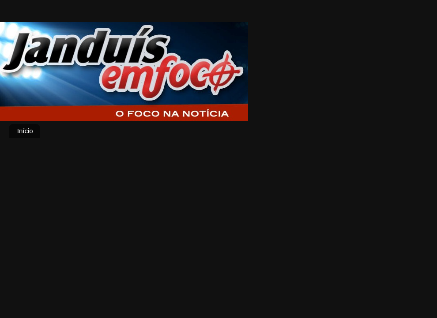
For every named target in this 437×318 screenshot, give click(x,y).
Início (25, 131)
